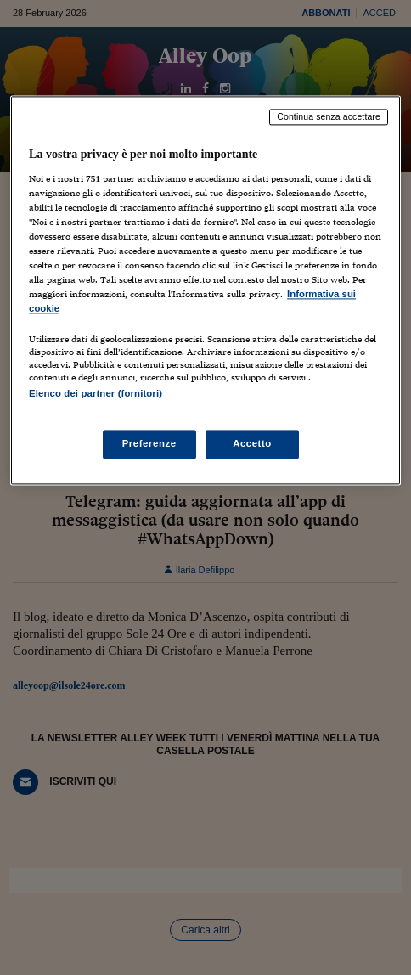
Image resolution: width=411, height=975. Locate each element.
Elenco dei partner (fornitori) (95, 394)
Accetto (252, 443)
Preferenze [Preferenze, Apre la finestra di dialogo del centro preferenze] (149, 443)
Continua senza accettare (328, 117)
